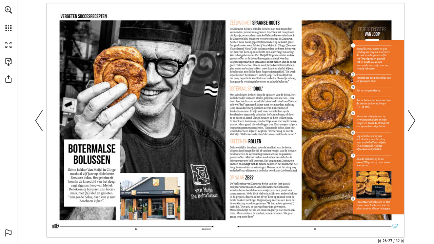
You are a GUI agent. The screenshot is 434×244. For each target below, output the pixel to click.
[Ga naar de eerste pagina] (379, 241)
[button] (8, 9)
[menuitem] (8, 18)
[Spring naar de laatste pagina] (402, 241)
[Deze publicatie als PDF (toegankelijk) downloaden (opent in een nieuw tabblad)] (8, 62)
